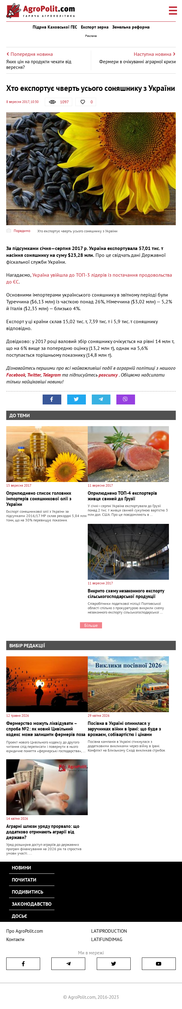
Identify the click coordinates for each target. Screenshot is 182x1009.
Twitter (34, 375)
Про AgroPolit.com (24, 931)
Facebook (15, 375)
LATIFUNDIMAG (106, 939)
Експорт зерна (95, 27)
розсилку (109, 375)
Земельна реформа (131, 27)
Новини (21, 867)
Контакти (15, 939)
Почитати (24, 880)
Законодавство (32, 904)
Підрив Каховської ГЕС (55, 27)
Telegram (52, 375)
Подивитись (27, 892)
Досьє (19, 916)
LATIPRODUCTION (109, 931)
